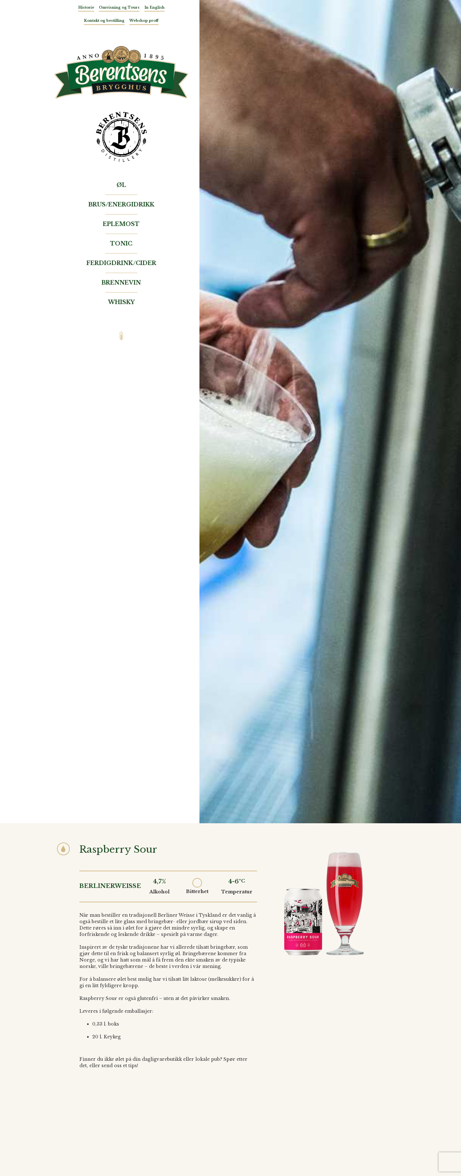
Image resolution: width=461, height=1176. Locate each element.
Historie (86, 7)
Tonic (121, 243)
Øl (121, 185)
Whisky (121, 302)
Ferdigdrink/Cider (121, 263)
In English (154, 7)
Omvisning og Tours (119, 7)
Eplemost (121, 224)
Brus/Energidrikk (121, 204)
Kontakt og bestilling (104, 20)
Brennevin (121, 282)
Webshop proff (143, 20)
